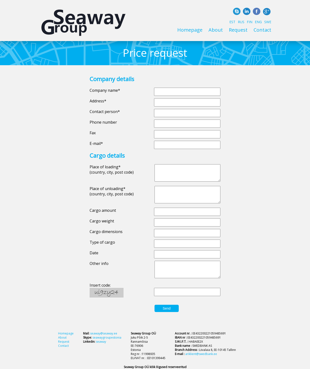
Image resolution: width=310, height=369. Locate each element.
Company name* (105, 90)
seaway (101, 342)
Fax (93, 132)
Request (238, 30)
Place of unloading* (107, 188)
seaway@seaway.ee (103, 333)
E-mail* (96, 143)
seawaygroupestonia (107, 337)
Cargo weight (102, 221)
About (216, 30)
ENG (258, 22)
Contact (262, 30)
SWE (267, 22)
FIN (249, 22)
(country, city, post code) (112, 172)
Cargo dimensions (106, 231)
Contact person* (105, 111)
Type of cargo (102, 242)
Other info (99, 263)
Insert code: (100, 285)
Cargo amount (103, 210)
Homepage (189, 30)
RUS (241, 22)
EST (232, 22)
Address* (98, 101)
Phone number (103, 122)
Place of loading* (105, 167)
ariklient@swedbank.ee (201, 354)
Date (94, 252)
